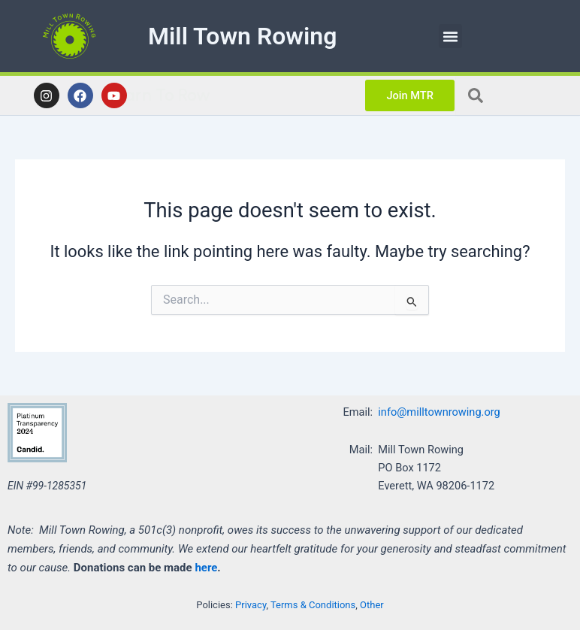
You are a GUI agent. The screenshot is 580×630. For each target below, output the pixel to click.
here (206, 567)
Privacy (250, 604)
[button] (451, 36)
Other (372, 604)
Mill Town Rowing (242, 36)
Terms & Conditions (312, 604)
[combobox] (518, 95)
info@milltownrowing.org (439, 412)
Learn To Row (236, 94)
